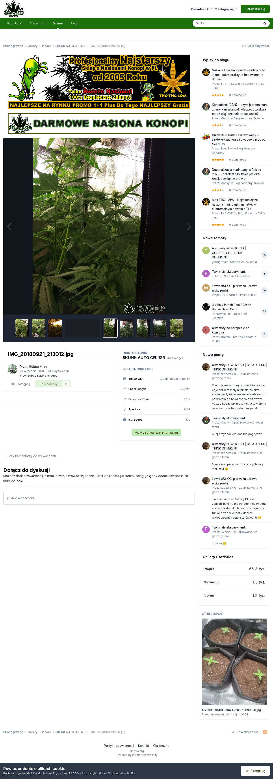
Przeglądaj (14, 23)
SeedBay (227, 148)
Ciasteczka (161, 746)
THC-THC (227, 83)
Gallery (57, 25)
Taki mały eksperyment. (229, 271)
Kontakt (143, 746)
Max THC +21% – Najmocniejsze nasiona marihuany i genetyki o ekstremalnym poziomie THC (235, 204)
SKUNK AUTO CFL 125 (144, 357)
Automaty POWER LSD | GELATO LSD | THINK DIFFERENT (229, 253)
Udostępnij (20, 384)
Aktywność (37, 23)
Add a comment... (21, 498)
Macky (225, 118)
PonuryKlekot (221, 313)
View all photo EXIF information (156, 432)
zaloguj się (143, 476)
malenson (217, 714)
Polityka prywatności (119, 746)
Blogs (74, 23)
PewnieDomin (221, 337)
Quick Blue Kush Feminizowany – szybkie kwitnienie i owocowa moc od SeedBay (239, 139)
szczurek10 (228, 374)
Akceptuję (255, 771)
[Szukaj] (215, 23)
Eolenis (217, 276)
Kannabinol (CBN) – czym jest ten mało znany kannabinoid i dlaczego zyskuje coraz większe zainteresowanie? (239, 109)
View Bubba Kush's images (38, 375)
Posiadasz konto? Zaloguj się (214, 9)
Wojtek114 (218, 294)
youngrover (220, 261)
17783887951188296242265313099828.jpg (231, 710)
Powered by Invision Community (137, 755)
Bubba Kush (38, 366)
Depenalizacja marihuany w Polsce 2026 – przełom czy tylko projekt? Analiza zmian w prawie (236, 174)
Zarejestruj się (255, 9)
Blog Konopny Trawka (249, 118)
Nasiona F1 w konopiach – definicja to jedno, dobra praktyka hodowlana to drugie (238, 74)
